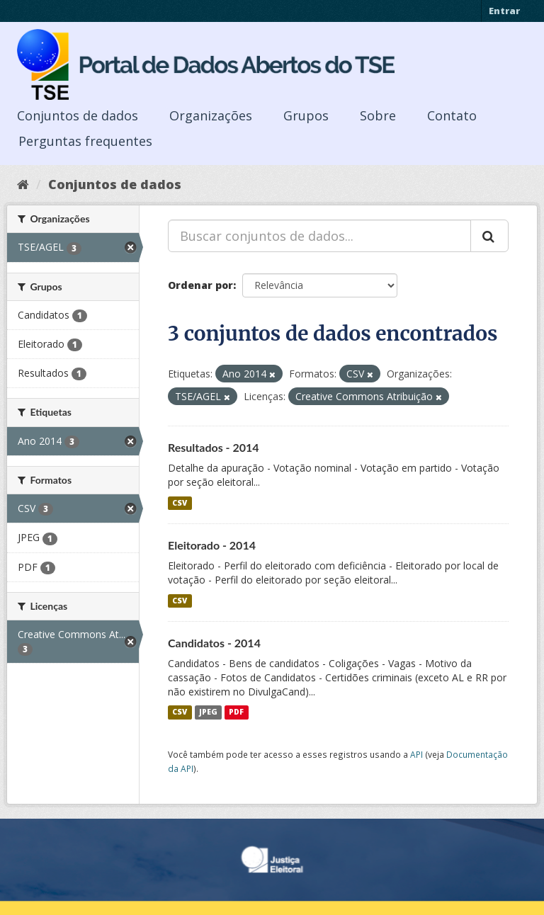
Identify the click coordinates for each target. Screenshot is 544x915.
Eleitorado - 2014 (212, 545)
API (416, 754)
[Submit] (489, 236)
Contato (452, 115)
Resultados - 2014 (213, 447)
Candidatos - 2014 (214, 642)
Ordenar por (200, 285)
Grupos (306, 115)
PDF (236, 712)
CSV (179, 503)
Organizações (210, 115)
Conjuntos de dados (77, 115)
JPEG (208, 712)
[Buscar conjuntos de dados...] (319, 236)
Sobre (378, 115)
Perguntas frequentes (85, 140)
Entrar (504, 10)
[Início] (23, 184)
